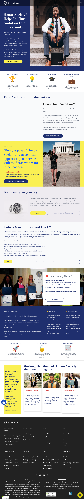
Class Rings (47, 445)
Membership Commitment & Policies (71, 466)
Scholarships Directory (11, 441)
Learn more (53, 302)
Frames (45, 442)
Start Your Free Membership (12, 182)
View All (6, 471)
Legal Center (47, 459)
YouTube (66, 442)
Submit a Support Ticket (62, 483)
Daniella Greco (70, 394)
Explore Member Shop (10, 413)
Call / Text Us (67, 470)
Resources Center (29, 439)
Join (8, 265)
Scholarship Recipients (11, 444)
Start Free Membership (13, 62)
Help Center (67, 459)
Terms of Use (47, 471)
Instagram (66, 445)
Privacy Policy (47, 468)
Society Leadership (29, 462)
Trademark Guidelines (50, 465)
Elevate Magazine (29, 465)
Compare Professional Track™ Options (47, 265)
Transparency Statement (51, 462)
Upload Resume (28, 442)
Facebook (66, 436)
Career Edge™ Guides (11, 462)
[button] (5, 497)
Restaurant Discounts (11, 465)
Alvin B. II (49, 394)
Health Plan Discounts (11, 468)
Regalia (45, 439)
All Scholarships (9, 447)
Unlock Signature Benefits (38, 215)
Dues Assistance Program (12, 438)
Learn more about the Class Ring (63, 215)
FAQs (64, 462)
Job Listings (27, 436)
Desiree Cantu (31, 394)
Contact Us (63, 491)
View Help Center (62, 482)
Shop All (46, 436)
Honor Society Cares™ (31, 459)
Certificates (7, 459)
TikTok (65, 448)
